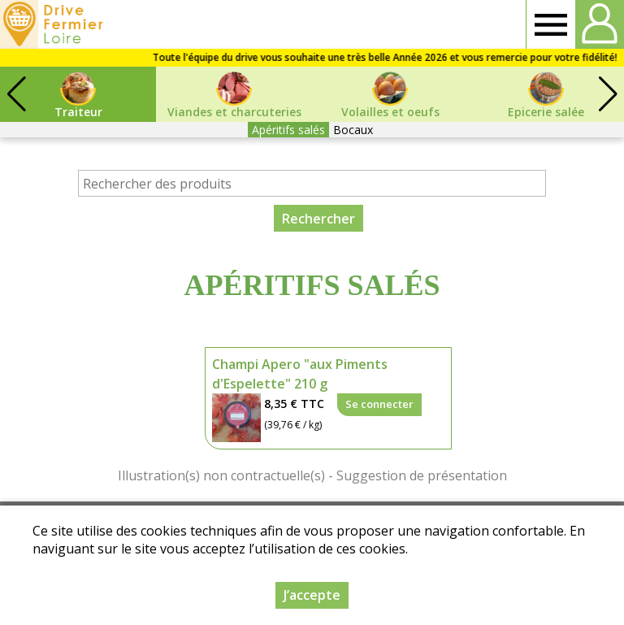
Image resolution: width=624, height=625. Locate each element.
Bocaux (353, 129)
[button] (608, 94)
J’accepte (312, 595)
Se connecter (379, 404)
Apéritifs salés (288, 129)
